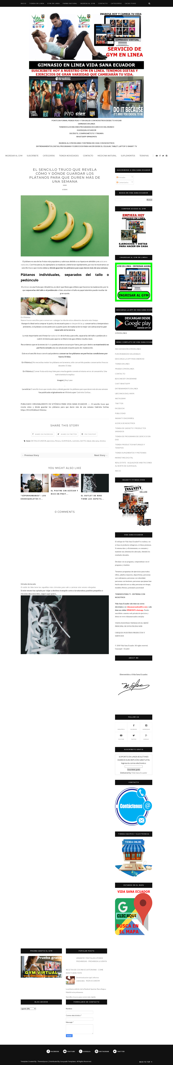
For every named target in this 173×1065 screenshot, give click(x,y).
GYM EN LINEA (53, 3)
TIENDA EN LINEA (36, 3)
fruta (50, 344)
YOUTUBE (121, 736)
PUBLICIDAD (120, 413)
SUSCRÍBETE (32, 156)
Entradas (121, 177)
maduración (55, 335)
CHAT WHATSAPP (122, 384)
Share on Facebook (44, 434)
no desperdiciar (76, 323)
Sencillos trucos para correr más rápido (81, 997)
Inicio (23, 3)
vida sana (95, 441)
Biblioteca (121, 727)
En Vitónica (25, 317)
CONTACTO (103, 3)
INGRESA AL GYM (87, 3)
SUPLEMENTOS (128, 156)
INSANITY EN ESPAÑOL (124, 418)
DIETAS (34, 441)
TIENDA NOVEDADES (69, 156)
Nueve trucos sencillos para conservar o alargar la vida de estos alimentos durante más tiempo (59, 320)
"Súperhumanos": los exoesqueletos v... (33, 497)
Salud (89, 441)
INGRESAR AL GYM (13, 156)
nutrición (75, 441)
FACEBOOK (120, 408)
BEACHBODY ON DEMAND (126, 379)
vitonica (103, 441)
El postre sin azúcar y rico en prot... (64, 492)
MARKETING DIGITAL (124, 458)
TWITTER (119, 403)
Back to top (145, 1062)
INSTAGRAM (120, 398)
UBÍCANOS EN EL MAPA (124, 393)
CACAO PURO (130, 3)
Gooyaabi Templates (68, 1061)
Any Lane (68, 380)
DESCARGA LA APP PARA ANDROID (129, 359)
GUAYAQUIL (66, 441)
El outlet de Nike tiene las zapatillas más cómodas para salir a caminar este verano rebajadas (58, 587)
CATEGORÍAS (116, 3)
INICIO (118, 471)
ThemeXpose (42, 1061)
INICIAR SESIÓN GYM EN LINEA (128, 349)
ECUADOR (42, 441)
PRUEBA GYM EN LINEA (124, 369)
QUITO (83, 441)
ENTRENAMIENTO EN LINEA (126, 388)
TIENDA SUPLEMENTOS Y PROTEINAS (130, 453)
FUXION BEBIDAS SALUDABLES (127, 354)
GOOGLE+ (146, 736)
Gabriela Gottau (83, 392)
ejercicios (50, 441)
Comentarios (122, 182)
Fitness (58, 441)
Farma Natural (70, 3)
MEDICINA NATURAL (107, 156)
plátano (26, 287)
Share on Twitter (69, 434)
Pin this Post (90, 434)
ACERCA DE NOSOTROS (125, 423)
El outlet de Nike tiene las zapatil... (92, 497)
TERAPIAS (144, 156)
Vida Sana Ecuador (139, 773)
